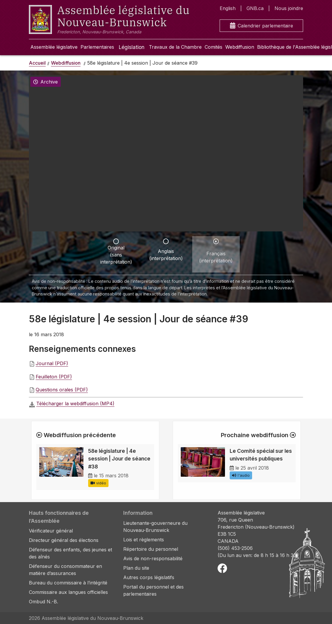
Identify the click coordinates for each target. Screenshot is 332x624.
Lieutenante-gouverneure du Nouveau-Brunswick (155, 526)
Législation (131, 47)
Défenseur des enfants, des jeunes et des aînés (70, 553)
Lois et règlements (143, 540)
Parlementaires (97, 47)
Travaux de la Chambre (175, 47)
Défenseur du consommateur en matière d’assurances (65, 569)
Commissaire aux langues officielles (68, 592)
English (228, 8)
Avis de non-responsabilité (153, 558)
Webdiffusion (239, 47)
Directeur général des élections (63, 540)
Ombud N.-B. (43, 602)
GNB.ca (255, 8)
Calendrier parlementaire (261, 26)
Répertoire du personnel (150, 549)
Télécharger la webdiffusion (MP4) (75, 403)
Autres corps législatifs (148, 577)
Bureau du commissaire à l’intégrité (68, 583)
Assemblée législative (54, 47)
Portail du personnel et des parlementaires (153, 590)
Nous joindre (289, 8)
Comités (213, 47)
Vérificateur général (51, 531)
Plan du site (136, 568)
